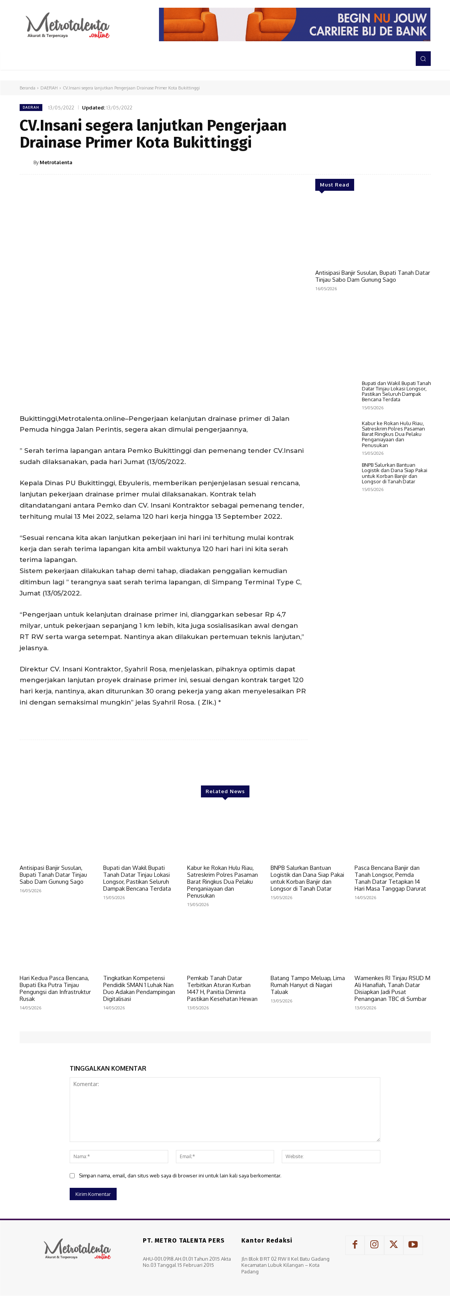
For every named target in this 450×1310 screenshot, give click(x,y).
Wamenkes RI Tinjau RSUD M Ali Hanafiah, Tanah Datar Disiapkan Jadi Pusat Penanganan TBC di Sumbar (392, 988)
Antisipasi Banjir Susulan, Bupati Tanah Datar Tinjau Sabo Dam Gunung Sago (372, 276)
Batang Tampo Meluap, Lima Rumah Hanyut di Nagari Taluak (308, 985)
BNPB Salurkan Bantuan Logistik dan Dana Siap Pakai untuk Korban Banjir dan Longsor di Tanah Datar (394, 733)
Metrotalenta (56, 162)
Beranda (27, 88)
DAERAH (49, 88)
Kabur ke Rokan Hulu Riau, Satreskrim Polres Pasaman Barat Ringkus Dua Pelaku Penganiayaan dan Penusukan (393, 694)
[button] (423, 58)
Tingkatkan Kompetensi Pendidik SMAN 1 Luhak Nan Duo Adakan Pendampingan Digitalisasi (139, 988)
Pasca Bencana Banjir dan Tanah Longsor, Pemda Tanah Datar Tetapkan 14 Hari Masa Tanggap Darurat (390, 878)
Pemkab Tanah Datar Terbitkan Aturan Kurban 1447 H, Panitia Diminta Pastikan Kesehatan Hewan (222, 988)
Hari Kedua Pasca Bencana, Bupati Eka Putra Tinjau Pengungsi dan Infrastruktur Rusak (55, 988)
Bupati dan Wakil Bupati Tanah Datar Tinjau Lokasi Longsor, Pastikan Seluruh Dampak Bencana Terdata (396, 651)
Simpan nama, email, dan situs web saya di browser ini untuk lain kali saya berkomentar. (180, 1175)
